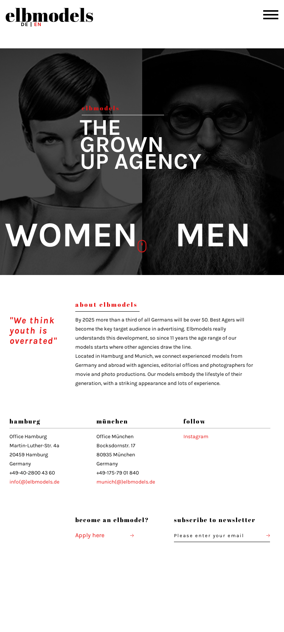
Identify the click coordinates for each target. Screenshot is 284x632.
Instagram (195, 436)
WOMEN (71, 235)
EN (38, 24)
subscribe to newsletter (216, 520)
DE (24, 24)
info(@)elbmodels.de (34, 482)
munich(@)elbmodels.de (125, 482)
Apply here (104, 535)
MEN (213, 235)
